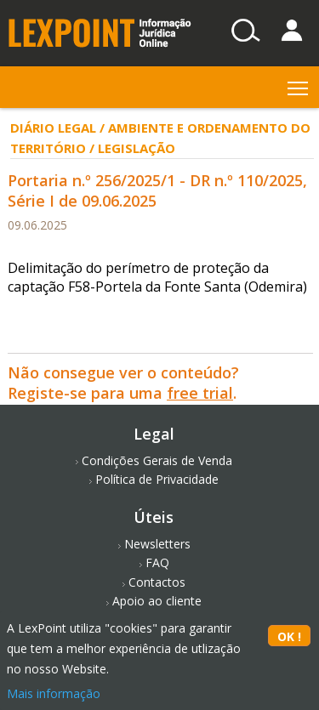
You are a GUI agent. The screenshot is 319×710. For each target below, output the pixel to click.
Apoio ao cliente (157, 601)
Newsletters (157, 544)
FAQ (157, 562)
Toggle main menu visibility (299, 84)
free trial (200, 393)
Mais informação (53, 693)
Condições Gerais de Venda (157, 460)
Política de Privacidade (157, 479)
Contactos (156, 582)
